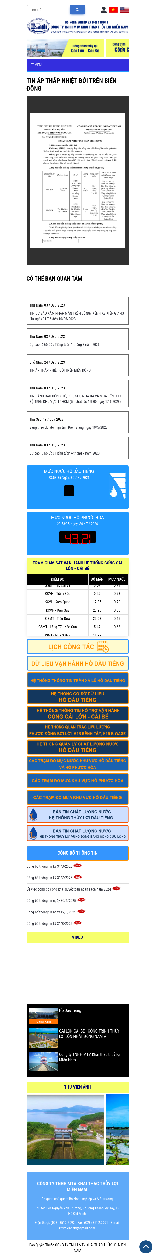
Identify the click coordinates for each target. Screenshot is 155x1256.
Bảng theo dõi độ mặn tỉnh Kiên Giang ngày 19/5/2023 (69, 427)
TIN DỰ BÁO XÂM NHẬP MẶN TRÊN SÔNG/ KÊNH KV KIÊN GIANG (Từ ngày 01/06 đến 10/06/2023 (77, 316)
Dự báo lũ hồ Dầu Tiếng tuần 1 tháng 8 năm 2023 (65, 345)
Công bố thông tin (78, 853)
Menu (37, 65)
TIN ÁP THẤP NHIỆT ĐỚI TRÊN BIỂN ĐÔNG (60, 370)
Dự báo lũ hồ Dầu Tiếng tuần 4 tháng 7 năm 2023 (65, 453)
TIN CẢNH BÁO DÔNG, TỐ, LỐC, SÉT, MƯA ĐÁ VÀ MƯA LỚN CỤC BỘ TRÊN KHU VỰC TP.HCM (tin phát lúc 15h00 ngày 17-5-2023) (75, 399)
